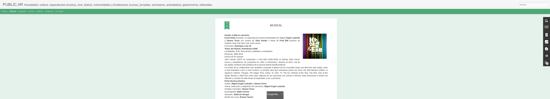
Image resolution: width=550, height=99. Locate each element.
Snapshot (49, 11)
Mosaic (31, 11)
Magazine (22, 11)
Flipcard (12, 11)
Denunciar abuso (295, 97)
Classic (4, 11)
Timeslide (59, 11)
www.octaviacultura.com (261, 60)
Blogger (285, 97)
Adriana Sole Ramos (289, 75)
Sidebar (40, 11)
